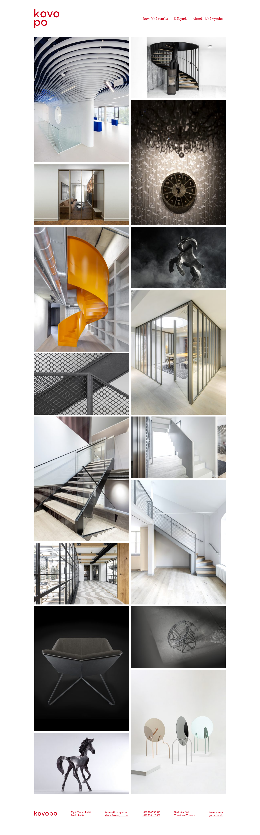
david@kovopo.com (116, 815)
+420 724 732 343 (151, 812)
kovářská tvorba (155, 18)
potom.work (216, 815)
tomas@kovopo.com (116, 812)
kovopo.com (216, 812)
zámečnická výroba (208, 18)
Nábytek (180, 18)
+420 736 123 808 (151, 815)
